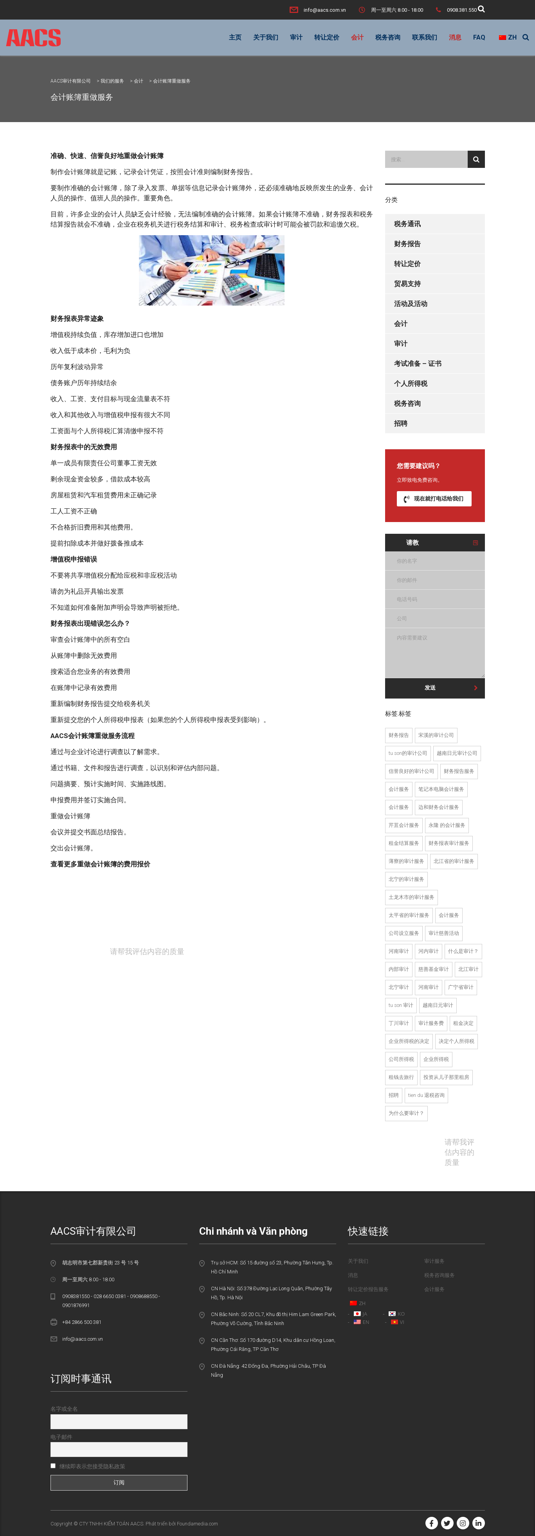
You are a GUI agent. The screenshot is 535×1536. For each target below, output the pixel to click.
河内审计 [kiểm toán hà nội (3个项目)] (428, 951)
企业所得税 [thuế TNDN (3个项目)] (436, 1059)
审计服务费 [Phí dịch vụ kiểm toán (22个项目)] (431, 1023)
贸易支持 (407, 284)
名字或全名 (64, 1409)
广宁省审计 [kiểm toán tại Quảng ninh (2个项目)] (461, 987)
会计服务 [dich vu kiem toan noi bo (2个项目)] (399, 807)
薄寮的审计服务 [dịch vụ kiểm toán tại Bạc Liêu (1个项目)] (406, 861)
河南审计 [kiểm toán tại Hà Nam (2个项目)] (428, 987)
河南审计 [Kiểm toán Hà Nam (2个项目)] (399, 951)
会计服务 (434, 1289)
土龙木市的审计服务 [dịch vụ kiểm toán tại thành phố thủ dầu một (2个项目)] (411, 897)
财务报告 (407, 244)
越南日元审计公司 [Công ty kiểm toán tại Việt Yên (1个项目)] (457, 753)
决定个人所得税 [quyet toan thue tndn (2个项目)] (456, 1041)
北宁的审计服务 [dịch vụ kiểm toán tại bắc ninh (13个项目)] (406, 879)
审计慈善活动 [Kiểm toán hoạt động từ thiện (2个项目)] (444, 933)
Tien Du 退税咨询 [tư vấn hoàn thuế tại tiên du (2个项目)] (426, 1095)
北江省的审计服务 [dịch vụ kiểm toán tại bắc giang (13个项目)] (454, 861)
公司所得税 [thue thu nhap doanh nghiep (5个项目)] (401, 1059)
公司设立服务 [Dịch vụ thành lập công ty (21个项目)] (404, 933)
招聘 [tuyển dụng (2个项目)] (394, 1095)
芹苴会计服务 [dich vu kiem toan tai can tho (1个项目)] (404, 825)
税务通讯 (407, 224)
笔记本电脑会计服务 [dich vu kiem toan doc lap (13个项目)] (441, 789)
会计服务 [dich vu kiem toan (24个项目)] (399, 789)
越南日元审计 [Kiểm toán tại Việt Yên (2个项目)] (438, 1005)
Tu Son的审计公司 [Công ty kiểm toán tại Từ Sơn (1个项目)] (408, 753)
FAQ (479, 37)
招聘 (400, 423)
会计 (357, 37)
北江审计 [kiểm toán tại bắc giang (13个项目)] (468, 969)
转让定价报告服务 (368, 1289)
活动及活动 (410, 304)
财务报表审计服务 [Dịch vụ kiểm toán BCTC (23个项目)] (449, 843)
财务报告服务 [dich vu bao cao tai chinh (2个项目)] (459, 771)
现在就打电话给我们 (433, 498)
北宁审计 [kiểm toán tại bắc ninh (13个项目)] (399, 987)
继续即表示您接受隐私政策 (87, 1466)
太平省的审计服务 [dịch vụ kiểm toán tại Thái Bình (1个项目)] (409, 915)
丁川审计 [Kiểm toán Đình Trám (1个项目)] (399, 1023)
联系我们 (424, 37)
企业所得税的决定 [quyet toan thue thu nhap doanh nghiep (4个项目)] (409, 1041)
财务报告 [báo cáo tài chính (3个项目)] (399, 735)
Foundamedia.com (197, 1524)
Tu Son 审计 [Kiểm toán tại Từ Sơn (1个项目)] (401, 1005)
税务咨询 (387, 37)
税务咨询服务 (439, 1275)
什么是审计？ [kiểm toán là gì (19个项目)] (463, 951)
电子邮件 (61, 1437)
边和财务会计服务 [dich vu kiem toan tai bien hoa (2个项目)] (438, 807)
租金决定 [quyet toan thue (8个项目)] (463, 1023)
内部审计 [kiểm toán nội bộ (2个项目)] (399, 969)
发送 (451, 687)
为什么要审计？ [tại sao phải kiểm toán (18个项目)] (406, 1113)
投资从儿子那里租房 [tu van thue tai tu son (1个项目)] (446, 1077)
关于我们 (265, 37)
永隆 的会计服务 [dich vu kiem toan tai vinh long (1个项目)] (447, 825)
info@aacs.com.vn (325, 10)
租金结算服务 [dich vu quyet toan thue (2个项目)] (404, 843)
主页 (235, 37)
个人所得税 (410, 383)
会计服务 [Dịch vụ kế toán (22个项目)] (449, 915)
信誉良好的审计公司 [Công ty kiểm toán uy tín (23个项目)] (411, 771)
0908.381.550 (462, 10)
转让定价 (326, 37)
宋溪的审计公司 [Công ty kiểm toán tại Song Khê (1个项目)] (436, 735)
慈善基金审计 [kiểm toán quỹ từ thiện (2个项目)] (433, 969)
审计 (296, 37)
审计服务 (434, 1261)
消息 (455, 37)
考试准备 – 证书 (417, 363)
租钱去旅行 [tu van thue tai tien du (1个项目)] (401, 1077)
